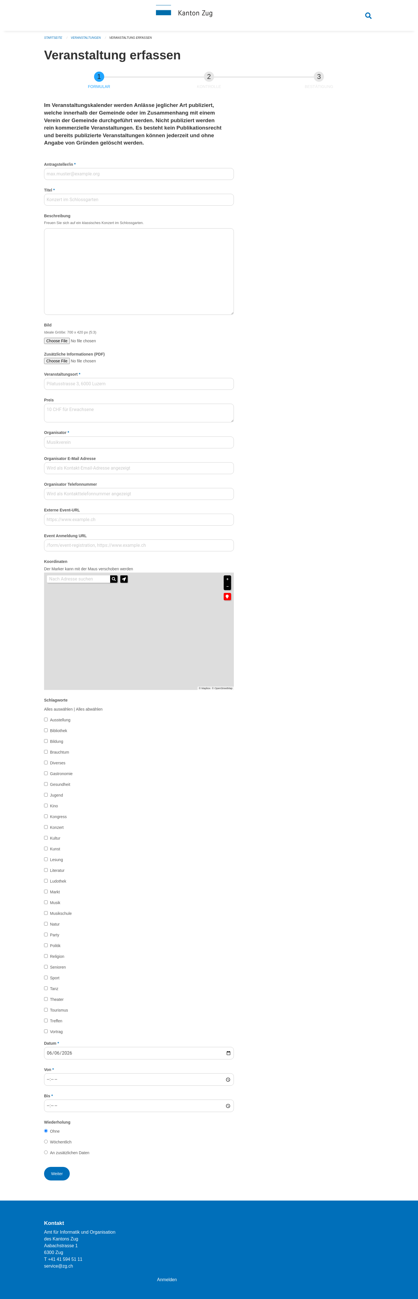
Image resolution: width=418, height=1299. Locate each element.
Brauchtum (59, 754)
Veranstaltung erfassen (133, 39)
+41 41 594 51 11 (65, 1259)
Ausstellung (60, 722)
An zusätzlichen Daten (69, 1154)
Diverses (57, 765)
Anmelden (167, 1279)
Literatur (57, 872)
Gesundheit (60, 786)
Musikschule (61, 915)
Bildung (56, 743)
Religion (57, 958)
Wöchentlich (60, 1144)
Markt (55, 893)
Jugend (56, 797)
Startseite (53, 39)
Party (54, 936)
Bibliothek (58, 732)
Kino (54, 808)
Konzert (57, 829)
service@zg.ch (59, 1266)
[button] (124, 580)
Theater (57, 1001)
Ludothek (58, 883)
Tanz (54, 990)
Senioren (58, 969)
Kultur (55, 840)
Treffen (56, 1022)
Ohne (55, 1133)
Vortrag (56, 1033)
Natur (55, 926)
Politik (55, 947)
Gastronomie (61, 775)
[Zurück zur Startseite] (209, 16)
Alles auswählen (58, 711)
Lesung (56, 861)
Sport (54, 979)
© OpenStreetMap (222, 690)
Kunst (55, 851)
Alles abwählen (89, 711)
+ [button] (227, 581)
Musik (55, 904)
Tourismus (59, 1012)
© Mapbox (204, 690)
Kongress (58, 818)
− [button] (227, 588)
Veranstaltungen (87, 39)
